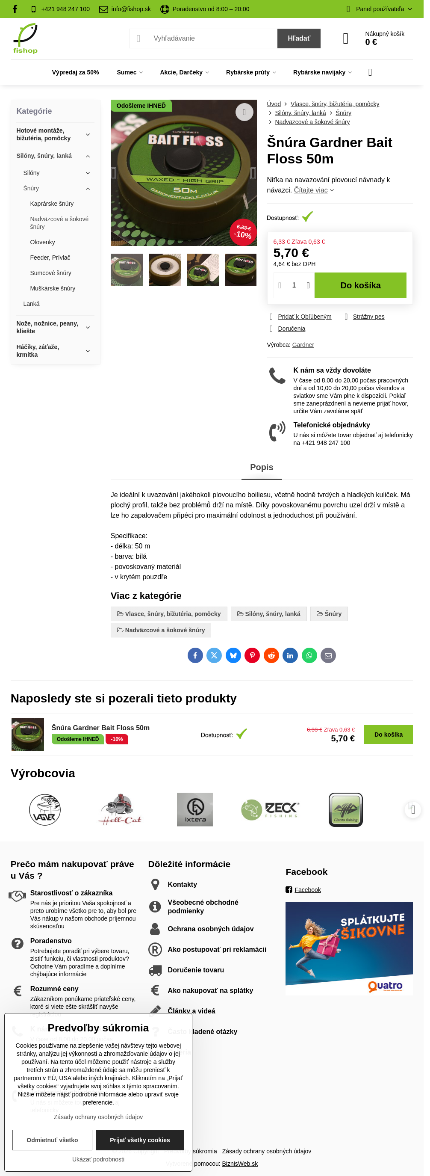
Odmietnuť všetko (52, 1140)
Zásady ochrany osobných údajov (267, 1151)
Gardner (303, 344)
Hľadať (299, 38)
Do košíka (360, 285)
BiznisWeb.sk (240, 1163)
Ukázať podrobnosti (98, 1159)
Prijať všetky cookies (140, 1140)
